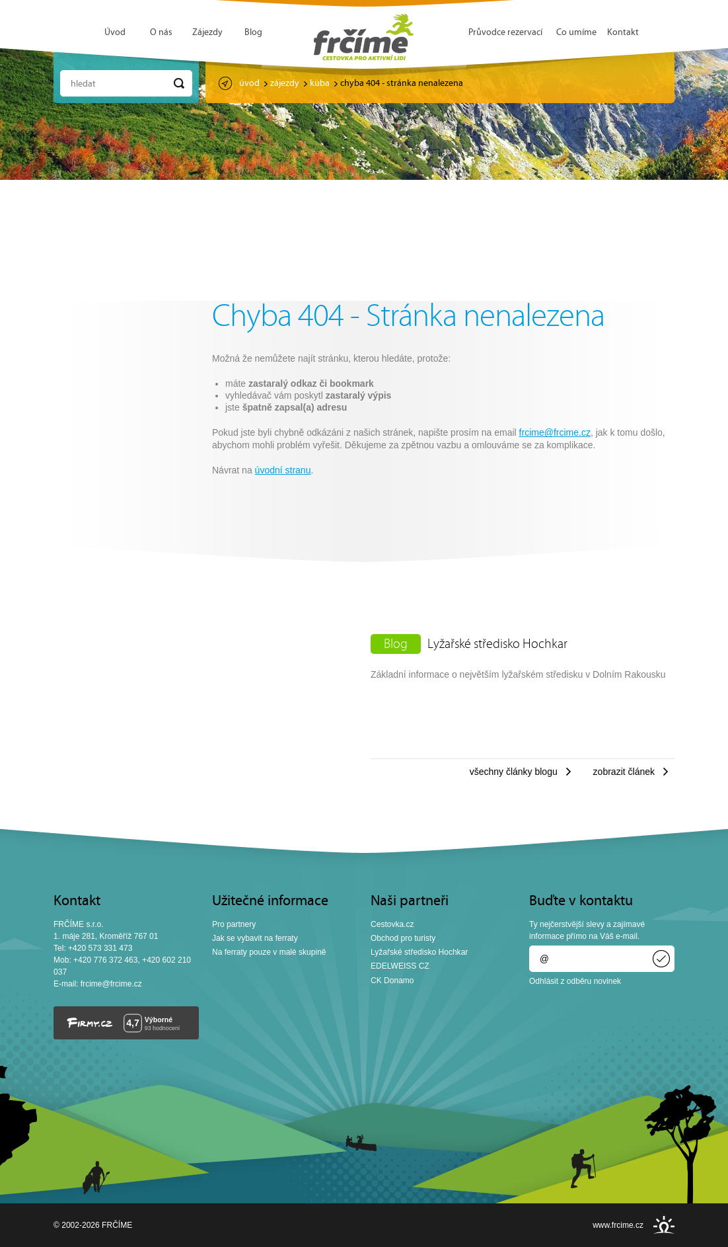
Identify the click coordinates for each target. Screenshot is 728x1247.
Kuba (320, 84)
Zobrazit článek (624, 771)
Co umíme (576, 33)
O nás (161, 33)
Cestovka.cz (392, 924)
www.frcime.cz (618, 1225)
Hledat (83, 84)
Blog (253, 33)
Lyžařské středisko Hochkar (497, 644)
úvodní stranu (283, 470)
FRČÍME (364, 37)
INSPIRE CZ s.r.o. (663, 1225)
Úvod (115, 33)
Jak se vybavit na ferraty (255, 938)
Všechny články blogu (514, 771)
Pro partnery (234, 924)
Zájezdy (207, 33)
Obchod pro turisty (403, 938)
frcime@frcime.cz (555, 432)
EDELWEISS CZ (400, 966)
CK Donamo (392, 980)
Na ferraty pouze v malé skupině (269, 952)
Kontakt (623, 33)
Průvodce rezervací (505, 33)
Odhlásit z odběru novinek (575, 981)
